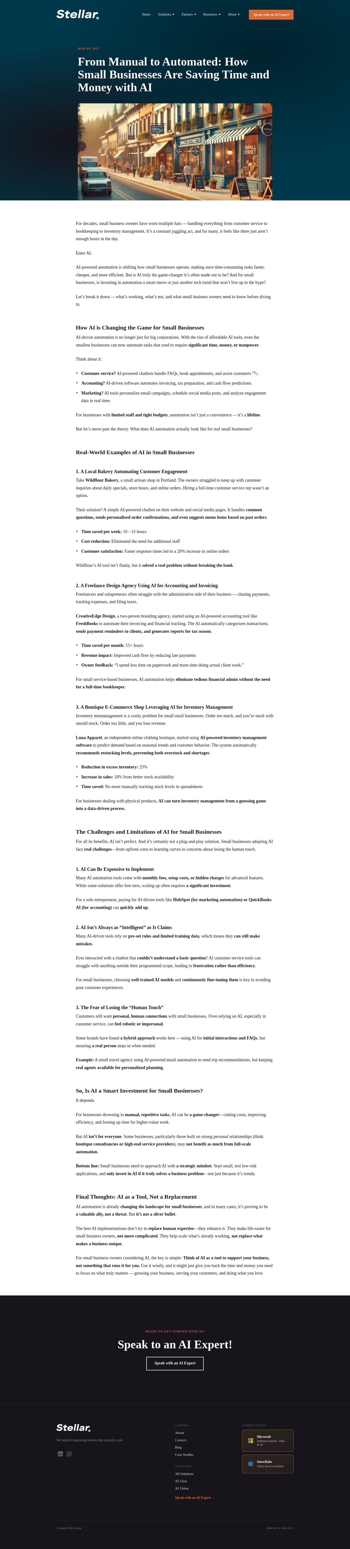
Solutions (166, 14)
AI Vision (182, 1488)
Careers (180, 1440)
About (234, 14)
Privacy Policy (280, 1528)
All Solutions (184, 1474)
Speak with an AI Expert (271, 14)
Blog (178, 1447)
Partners (189, 14)
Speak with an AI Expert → (195, 1498)
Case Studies (184, 1455)
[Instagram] (69, 1454)
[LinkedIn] (60, 1454)
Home (146, 14)
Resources (212, 14)
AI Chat (181, 1481)
